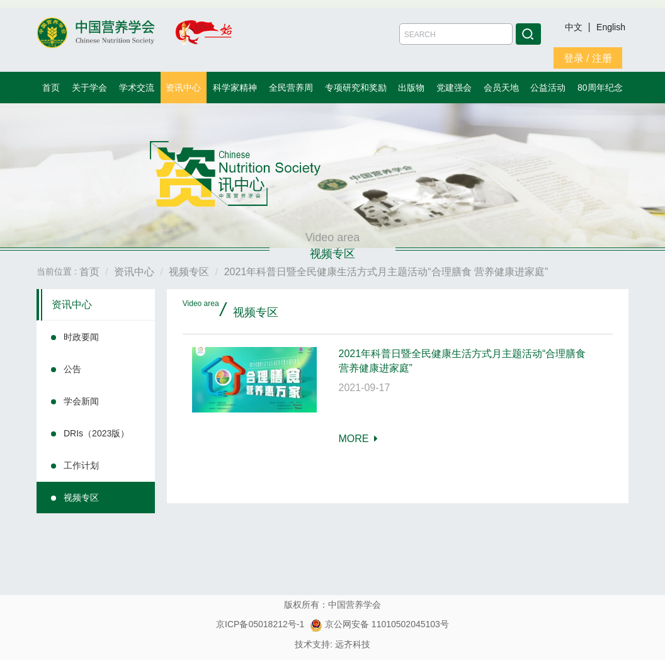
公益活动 (548, 87)
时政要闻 (81, 337)
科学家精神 (235, 87)
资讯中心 (183, 87)
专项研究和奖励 (356, 87)
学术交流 (136, 87)
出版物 (411, 87)
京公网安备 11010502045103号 (379, 624)
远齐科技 (352, 644)
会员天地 (501, 87)
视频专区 (81, 497)
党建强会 (454, 87)
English (610, 27)
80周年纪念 (600, 87)
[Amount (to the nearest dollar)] (456, 34)
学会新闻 (81, 401)
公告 (72, 369)
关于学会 (89, 87)
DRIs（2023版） (96, 433)
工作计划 (81, 465)
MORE (358, 438)
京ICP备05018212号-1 (260, 624)
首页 (51, 87)
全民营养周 (291, 87)
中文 (575, 27)
